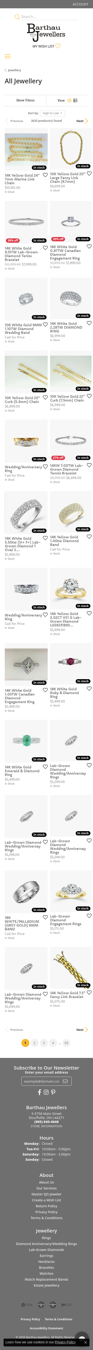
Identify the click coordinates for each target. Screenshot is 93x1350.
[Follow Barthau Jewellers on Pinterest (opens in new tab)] (53, 1092)
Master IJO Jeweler (47, 1194)
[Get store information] (46, 1126)
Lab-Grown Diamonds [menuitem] (46, 1249)
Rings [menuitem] (46, 1238)
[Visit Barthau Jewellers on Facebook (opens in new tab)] (39, 1092)
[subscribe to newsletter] (65, 1081)
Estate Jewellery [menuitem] (46, 1285)
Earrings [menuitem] (46, 1255)
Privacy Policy (47, 1212)
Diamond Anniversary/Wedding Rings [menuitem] (46, 1243)
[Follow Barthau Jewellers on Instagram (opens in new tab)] (46, 1092)
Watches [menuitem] (46, 1273)
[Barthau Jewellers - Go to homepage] (46, 31)
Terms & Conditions (46, 1218)
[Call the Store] (46, 1121)
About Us (46, 1182)
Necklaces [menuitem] (46, 1261)
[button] (80, 4)
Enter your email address (46, 1072)
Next (80, 121)
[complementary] (58, 1324)
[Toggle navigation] (7, 56)
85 (66, 1043)
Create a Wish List (46, 1200)
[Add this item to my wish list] (44, 175)
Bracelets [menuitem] (46, 1267)
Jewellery (14, 70)
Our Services (46, 1188)
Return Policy (46, 1206)
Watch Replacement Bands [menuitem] (46, 1279)
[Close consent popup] (85, 1342)
